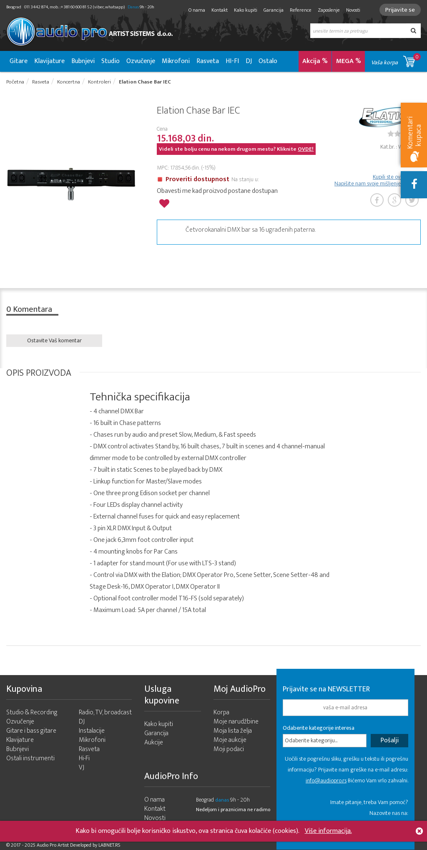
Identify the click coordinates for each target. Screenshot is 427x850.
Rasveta (207, 61)
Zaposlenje (329, 10)
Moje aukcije (230, 740)
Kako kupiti (245, 10)
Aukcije (153, 742)
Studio (110, 61)
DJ (249, 61)
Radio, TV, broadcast (105, 712)
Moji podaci (229, 749)
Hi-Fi (84, 758)
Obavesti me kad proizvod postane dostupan (217, 191)
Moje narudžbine (236, 721)
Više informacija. (328, 831)
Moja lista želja (233, 730)
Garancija (274, 10)
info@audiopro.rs (326, 780)
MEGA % (348, 61)
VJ (81, 767)
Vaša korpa (396, 60)
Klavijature (49, 61)
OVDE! (306, 149)
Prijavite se (400, 10)
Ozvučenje (140, 61)
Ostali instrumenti (30, 758)
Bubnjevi (83, 61)
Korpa (221, 712)
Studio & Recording (32, 712)
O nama (196, 10)
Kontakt (219, 10)
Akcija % (315, 61)
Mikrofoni (176, 61)
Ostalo (268, 61)
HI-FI (232, 61)
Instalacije (92, 730)
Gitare (19, 61)
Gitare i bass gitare (31, 730)
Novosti (353, 10)
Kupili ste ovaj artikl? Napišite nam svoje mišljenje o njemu (377, 180)
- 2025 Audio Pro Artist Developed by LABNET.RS (71, 845)
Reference (300, 10)
